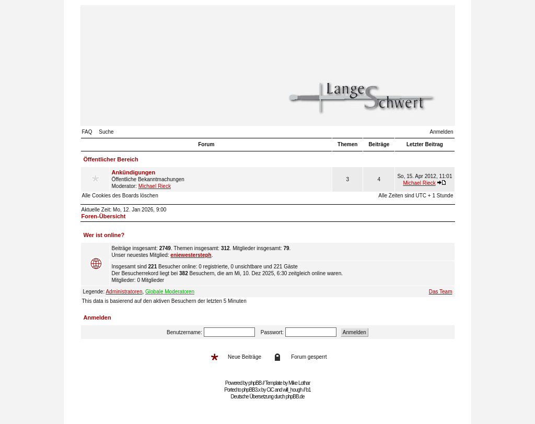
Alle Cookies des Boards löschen (120, 195)
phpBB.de (295, 396)
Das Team (440, 292)
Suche (106, 132)
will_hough (292, 390)
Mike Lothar (299, 383)
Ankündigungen (134, 172)
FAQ (87, 132)
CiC (270, 390)
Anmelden (441, 132)
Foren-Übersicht (104, 216)
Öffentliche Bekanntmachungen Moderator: (221, 179)
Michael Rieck (154, 186)
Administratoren (124, 292)
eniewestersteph (190, 255)
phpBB (254, 383)
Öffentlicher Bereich (111, 159)
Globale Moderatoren (169, 292)
